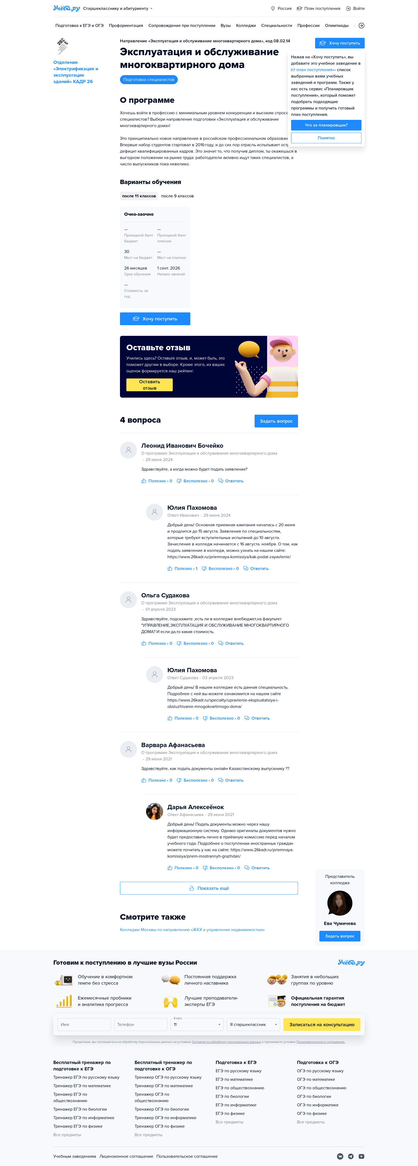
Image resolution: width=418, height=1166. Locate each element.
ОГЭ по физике (312, 1113)
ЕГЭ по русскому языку (239, 1071)
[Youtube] (361, 1156)
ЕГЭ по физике (230, 1113)
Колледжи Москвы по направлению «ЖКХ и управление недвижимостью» (192, 929)
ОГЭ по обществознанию (321, 1088)
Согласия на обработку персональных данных (226, 1042)
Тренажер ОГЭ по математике (164, 1085)
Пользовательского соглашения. (320, 1042)
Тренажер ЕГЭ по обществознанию (70, 1097)
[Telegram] (351, 1156)
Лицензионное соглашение (126, 1156)
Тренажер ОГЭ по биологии (162, 1109)
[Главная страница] (66, 8)
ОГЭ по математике (316, 1079)
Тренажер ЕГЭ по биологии (80, 1109)
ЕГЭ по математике (234, 1079)
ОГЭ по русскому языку (320, 1071)
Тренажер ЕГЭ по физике (78, 1126)
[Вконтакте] (340, 1156)
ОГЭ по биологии (314, 1096)
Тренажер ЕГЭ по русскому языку (86, 1077)
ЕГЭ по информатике (236, 1105)
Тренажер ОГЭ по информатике (165, 1117)
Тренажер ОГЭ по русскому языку (168, 1077)
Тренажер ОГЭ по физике (160, 1126)
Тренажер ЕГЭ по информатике (83, 1117)
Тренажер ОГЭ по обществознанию (152, 1097)
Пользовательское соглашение (187, 1156)
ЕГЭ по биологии (232, 1096)
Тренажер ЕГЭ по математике (82, 1085)
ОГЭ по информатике (318, 1105)
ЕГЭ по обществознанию (240, 1088)
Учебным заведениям (74, 1156)
